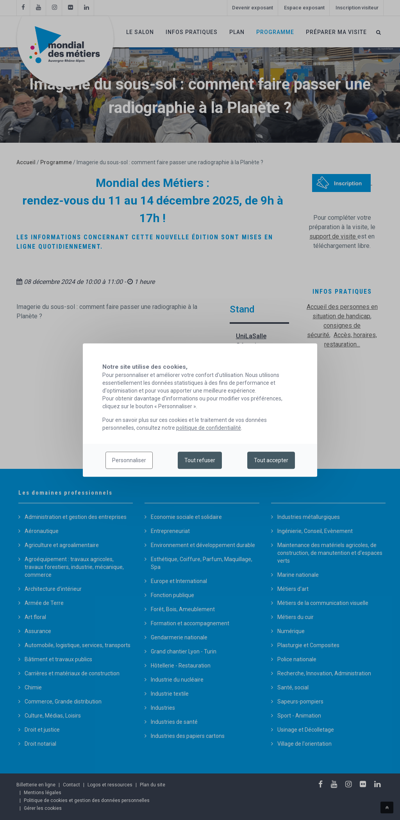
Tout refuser (199, 460)
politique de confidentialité (208, 428)
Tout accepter (271, 460)
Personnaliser (129, 460)
